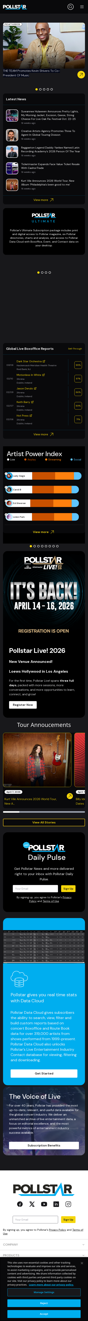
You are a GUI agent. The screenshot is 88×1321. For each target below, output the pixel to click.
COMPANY (44, 1245)
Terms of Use (51, 901)
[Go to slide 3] (44, 89)
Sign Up (68, 888)
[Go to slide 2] (40, 89)
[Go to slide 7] (53, 546)
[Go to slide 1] (36, 89)
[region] (44, 1289)
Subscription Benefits (44, 1145)
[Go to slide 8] (57, 546)
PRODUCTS (44, 1255)
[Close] (82, 1263)
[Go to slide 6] (50, 546)
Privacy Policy (57, 1229)
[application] (44, 496)
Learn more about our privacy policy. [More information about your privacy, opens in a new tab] (51, 1284)
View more (44, 200)
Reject (44, 1303)
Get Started (44, 1073)
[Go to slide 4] (48, 89)
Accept (44, 1314)
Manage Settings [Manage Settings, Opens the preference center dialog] (44, 1292)
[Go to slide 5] (52, 89)
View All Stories (44, 822)
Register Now (23, 705)
